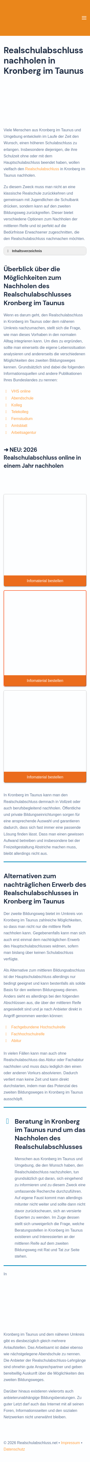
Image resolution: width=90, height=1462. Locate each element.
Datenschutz (14, 1449)
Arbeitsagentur (23, 433)
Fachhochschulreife (28, 1034)
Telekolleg (19, 412)
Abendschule (22, 398)
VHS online (20, 391)
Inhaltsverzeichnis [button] (24, 251)
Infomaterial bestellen (45, 581)
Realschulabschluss (42, 169)
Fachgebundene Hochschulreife (38, 1027)
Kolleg (16, 405)
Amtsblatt (19, 426)
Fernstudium (22, 419)
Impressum (70, 1443)
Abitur (16, 1041)
